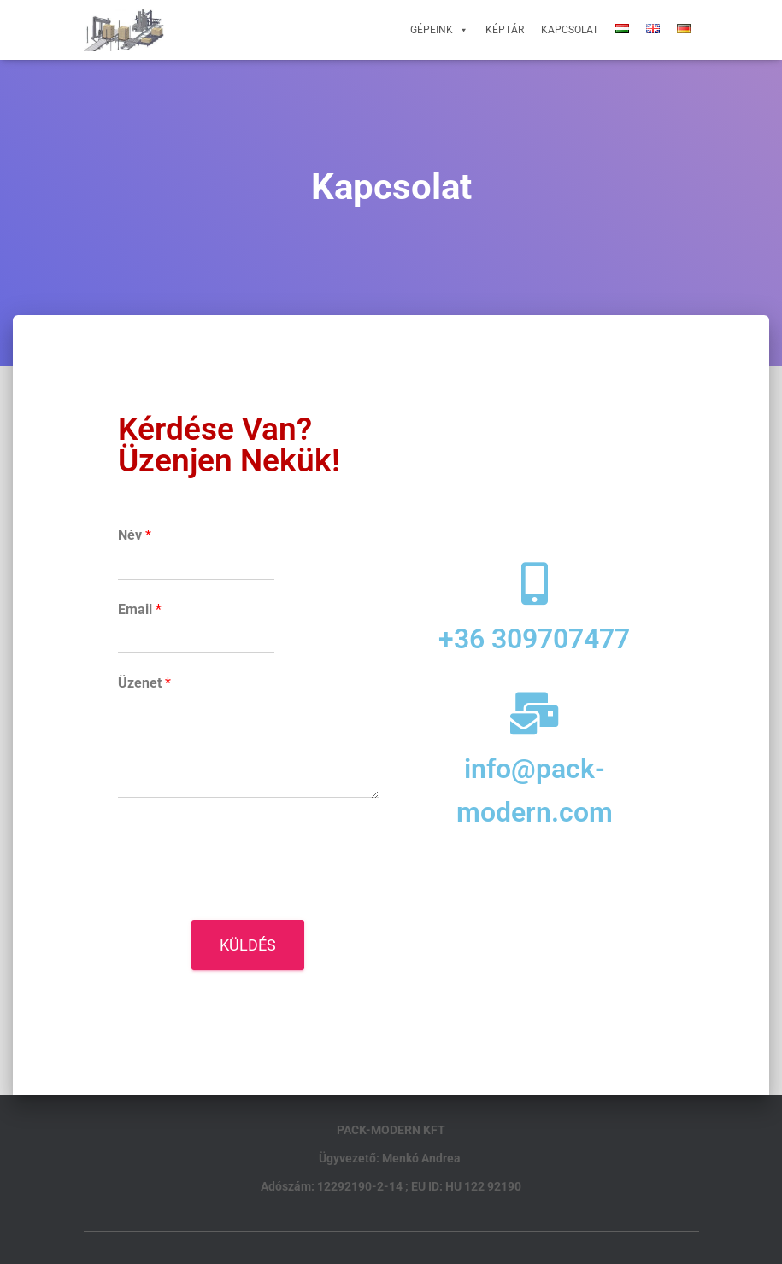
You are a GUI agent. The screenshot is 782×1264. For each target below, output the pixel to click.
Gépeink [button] (439, 30)
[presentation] (248, 892)
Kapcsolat (569, 30)
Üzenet (144, 683)
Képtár (504, 30)
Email (140, 609)
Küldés (248, 945)
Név (134, 535)
